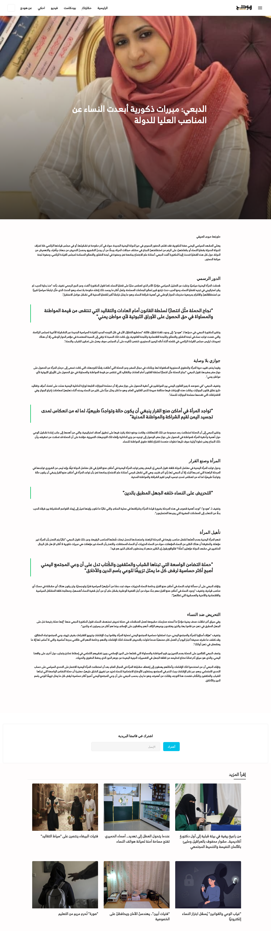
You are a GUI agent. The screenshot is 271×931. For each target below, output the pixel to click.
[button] (26, 8)
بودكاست (70, 8)
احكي (41, 8)
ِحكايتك (86, 8)
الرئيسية (102, 8)
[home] (252, 8)
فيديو (54, 8)
